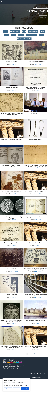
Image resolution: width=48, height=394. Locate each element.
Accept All (25, 388)
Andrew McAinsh (37, 64)
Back (14, 353)
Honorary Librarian (31, 35)
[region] (16, 384)
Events (13, 35)
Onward (33, 353)
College (7, 35)
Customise (8, 388)
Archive (24, 31)
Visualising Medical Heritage (24, 38)
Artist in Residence (33, 31)
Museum (41, 35)
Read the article (43, 17)
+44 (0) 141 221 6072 (7, 367)
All (5, 31)
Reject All (16, 388)
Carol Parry (14, 64)
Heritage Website (41, 377)
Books (42, 31)
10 (29, 353)
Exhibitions (21, 35)
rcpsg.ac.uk (34, 377)
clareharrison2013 (14, 142)
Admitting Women (14, 31)
